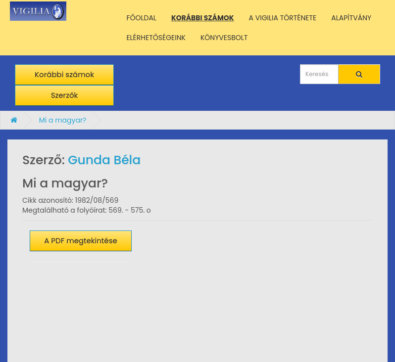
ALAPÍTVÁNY (351, 18)
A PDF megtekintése (80, 240)
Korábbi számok (64, 74)
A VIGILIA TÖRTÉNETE (283, 18)
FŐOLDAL (141, 18)
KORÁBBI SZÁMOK (202, 18)
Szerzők (64, 95)
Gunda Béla (104, 160)
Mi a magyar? (63, 120)
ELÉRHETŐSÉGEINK (156, 38)
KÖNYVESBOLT (223, 38)
